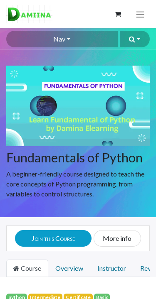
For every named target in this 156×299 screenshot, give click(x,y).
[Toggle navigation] (140, 14)
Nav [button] (59, 39)
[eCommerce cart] (117, 14)
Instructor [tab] (111, 268)
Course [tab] (27, 268)
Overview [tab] (69, 268)
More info (117, 238)
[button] (135, 39)
